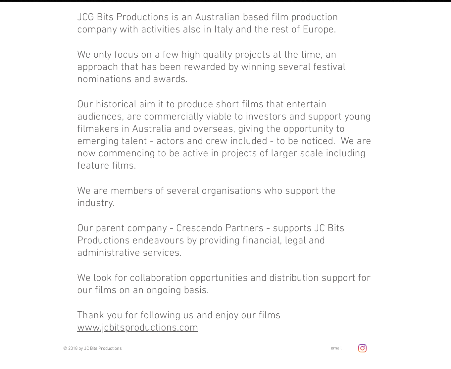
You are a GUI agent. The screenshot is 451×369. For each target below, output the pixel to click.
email (336, 348)
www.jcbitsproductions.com (137, 328)
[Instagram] (362, 348)
